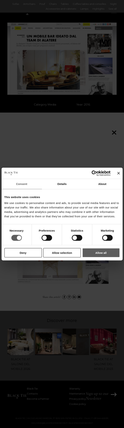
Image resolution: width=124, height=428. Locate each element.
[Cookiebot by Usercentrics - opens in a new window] (94, 173)
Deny (23, 252)
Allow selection (62, 252)
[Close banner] (118, 173)
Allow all (101, 252)
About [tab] (102, 183)
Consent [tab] (21, 183)
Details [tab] (62, 183)
